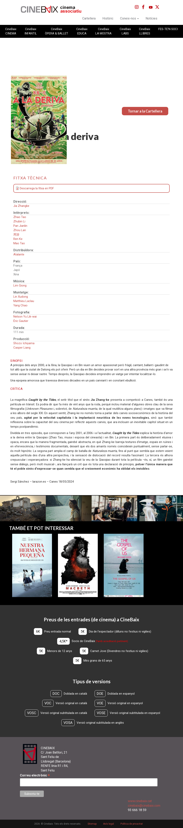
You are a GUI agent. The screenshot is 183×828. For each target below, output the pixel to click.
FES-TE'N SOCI (168, 29)
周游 (16, 234)
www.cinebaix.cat (140, 801)
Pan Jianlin (20, 226)
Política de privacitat (131, 823)
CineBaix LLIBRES (144, 31)
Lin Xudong (20, 296)
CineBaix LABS (125, 31)
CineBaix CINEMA (10, 31)
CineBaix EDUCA (81, 31)
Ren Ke (18, 239)
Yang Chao (20, 305)
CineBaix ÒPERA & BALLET (56, 31)
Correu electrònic (35, 775)
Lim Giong (19, 285)
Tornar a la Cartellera (145, 111)
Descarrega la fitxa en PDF (37, 188)
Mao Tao (19, 243)
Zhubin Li (19, 221)
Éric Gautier (20, 321)
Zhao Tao (19, 217)
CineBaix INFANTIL (30, 31)
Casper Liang (21, 347)
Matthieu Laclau (23, 301)
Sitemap (92, 823)
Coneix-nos (129, 18)
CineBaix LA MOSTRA (103, 31)
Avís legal (108, 823)
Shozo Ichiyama (23, 343)
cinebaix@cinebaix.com (144, 805)
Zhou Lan (19, 230)
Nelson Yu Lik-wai (25, 316)
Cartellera (89, 18)
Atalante (18, 254)
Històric (107, 18)
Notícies (151, 18)
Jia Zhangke (21, 206)
